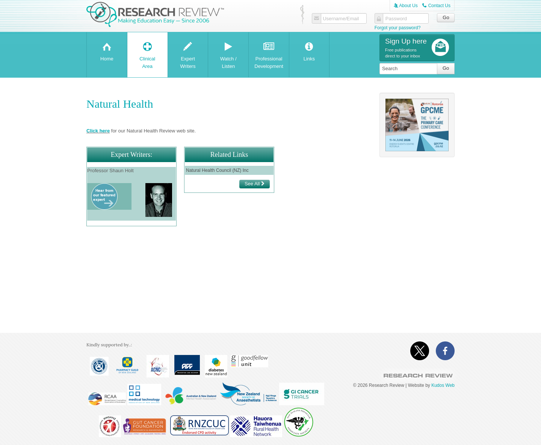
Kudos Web (443, 385)
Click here (98, 131)
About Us (406, 5)
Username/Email (341, 18)
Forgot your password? (398, 27)
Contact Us (436, 5)
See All (254, 183)
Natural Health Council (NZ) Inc (217, 170)
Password (396, 18)
